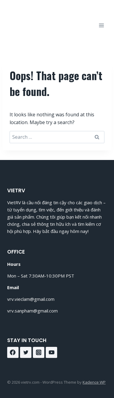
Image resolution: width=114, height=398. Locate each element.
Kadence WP (94, 382)
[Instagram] (38, 352)
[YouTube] (51, 352)
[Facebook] (13, 352)
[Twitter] (25, 352)
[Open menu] (101, 25)
